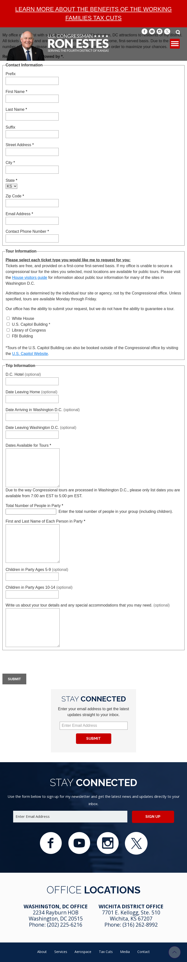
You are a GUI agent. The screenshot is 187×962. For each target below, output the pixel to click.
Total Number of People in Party (34, 506)
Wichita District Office (131, 906)
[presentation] (39, 662)
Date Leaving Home (31, 392)
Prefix (11, 74)
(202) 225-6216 (64, 924)
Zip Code (15, 196)
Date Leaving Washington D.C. (41, 427)
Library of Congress (26, 330)
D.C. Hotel (23, 374)
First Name (16, 92)
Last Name (16, 109)
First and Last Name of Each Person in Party (45, 521)
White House (20, 318)
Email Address (19, 214)
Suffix (10, 127)
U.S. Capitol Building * (28, 324)
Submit (93, 738)
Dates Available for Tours (28, 445)
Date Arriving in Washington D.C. (43, 410)
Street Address (20, 145)
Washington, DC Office (56, 906)
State (11, 180)
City (10, 163)
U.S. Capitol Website (30, 354)
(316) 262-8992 (140, 924)
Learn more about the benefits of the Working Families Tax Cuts (93, 13)
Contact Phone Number (27, 231)
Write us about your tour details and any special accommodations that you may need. (88, 605)
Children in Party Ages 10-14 (39, 587)
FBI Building (20, 336)
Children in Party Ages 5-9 (37, 569)
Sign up (152, 816)
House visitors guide (29, 277)
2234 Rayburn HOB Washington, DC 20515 (56, 915)
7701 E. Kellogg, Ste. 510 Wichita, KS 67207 (131, 915)
